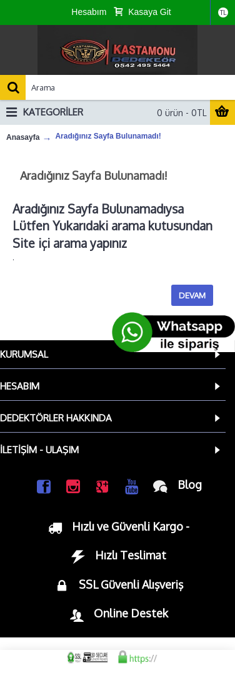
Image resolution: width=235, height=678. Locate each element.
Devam (192, 295)
